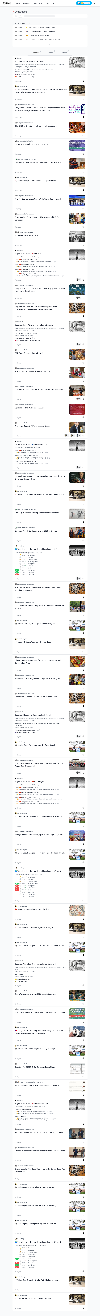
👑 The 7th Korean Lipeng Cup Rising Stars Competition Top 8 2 (36, 1118)
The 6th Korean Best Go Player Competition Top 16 (32, 463)
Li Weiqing (31, 570)
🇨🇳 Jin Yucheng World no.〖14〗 (28, 450)
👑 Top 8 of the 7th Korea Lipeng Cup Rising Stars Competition (36, 1120)
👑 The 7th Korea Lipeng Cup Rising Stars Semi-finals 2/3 (34, 1111)
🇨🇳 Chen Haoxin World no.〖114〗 (28, 788)
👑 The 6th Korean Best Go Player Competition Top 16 (33, 457)
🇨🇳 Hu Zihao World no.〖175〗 (24, 77)
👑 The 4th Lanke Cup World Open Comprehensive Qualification (36, 262)
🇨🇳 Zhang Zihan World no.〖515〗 (28, 260)
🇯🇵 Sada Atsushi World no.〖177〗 (26, 338)
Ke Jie (29, 568)
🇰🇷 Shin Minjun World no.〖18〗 (28, 461)
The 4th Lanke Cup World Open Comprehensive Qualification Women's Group (40, 276)
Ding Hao (31, 557)
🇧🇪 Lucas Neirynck (21, 981)
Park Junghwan (33, 561)
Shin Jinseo (31, 555)
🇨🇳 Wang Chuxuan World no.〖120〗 (29, 792)
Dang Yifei (31, 574)
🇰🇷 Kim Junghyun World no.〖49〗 (28, 455)
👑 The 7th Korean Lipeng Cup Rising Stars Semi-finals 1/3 (34, 1113)
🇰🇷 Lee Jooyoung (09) (25, 1109)
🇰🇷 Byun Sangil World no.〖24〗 (25, 74)
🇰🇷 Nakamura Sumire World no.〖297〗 (28, 730)
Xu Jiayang (31, 564)
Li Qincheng (32, 566)
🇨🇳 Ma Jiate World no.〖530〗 (27, 264)
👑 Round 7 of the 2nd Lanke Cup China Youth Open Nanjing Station (37, 789)
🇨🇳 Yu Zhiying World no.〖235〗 (28, 274)
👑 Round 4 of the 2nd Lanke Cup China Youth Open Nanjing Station (37, 804)
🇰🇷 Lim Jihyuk (23, 1116)
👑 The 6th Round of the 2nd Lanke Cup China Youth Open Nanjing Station (39, 799)
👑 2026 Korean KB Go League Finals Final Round (32, 452)
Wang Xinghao (32, 559)
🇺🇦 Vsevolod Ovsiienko (22, 979)
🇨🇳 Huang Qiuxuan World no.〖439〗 (29, 802)
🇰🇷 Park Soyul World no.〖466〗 (25, 732)
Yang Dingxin (32, 572)
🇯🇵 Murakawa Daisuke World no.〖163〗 (28, 340)
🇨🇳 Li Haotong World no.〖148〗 (28, 797)
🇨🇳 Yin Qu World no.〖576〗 (27, 269)
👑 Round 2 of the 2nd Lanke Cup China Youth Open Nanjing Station (37, 794)
